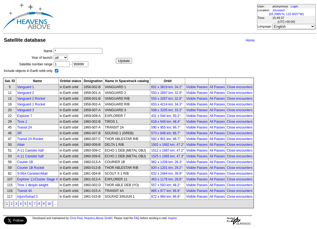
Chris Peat (76, 218)
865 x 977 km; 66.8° (166, 191)
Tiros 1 (22, 122)
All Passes (217, 87)
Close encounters (239, 87)
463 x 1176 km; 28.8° (166, 179)
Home (250, 40)
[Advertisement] (155, 16)
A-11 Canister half (30, 150)
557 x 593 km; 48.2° (166, 185)
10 (49, 204)
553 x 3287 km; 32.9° (166, 98)
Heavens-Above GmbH (98, 218)
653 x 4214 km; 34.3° (166, 104)
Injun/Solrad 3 (27, 197)
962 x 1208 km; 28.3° (166, 162)
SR (19, 133)
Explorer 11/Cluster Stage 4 (37, 179)
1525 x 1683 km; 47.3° (167, 156)
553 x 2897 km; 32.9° (166, 93)
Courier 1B (25, 162)
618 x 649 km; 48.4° (166, 122)
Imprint (172, 218)
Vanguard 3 (25, 110)
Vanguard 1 (25, 87)
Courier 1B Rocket (30, 168)
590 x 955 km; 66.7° (166, 127)
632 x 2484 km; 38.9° (166, 173)
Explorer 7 (24, 116)
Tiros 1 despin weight (32, 185)
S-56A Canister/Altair (32, 173)
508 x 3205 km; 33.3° (166, 110)
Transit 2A (24, 127)
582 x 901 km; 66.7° (166, 139)
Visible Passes (196, 87)
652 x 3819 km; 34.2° (166, 87)
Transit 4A (24, 191)
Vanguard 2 (25, 93)
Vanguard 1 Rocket (31, 104)
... (55, 204)
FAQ (137, 218)
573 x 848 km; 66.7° (166, 133)
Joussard (278, 10)
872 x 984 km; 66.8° (166, 197)
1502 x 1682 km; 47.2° (167, 145)
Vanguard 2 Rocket (31, 98)
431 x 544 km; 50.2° (166, 116)
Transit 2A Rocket (30, 139)
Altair (20, 145)
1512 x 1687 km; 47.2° (167, 150)
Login (294, 6)
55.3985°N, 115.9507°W (286, 14)
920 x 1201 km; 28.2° (166, 168)
